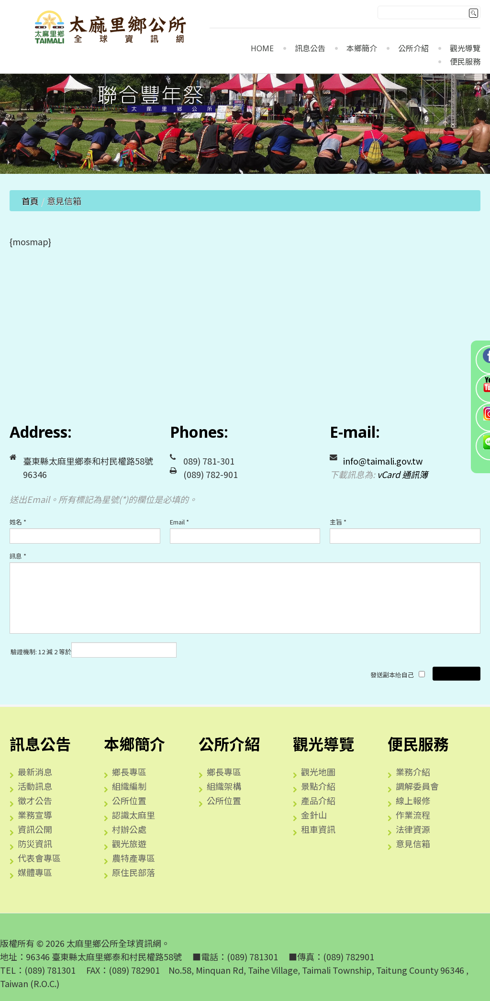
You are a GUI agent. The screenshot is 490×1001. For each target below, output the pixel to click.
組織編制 (129, 786)
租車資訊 (318, 829)
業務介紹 (413, 771)
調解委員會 (417, 786)
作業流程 (413, 814)
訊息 (18, 556)
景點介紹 (318, 786)
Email (179, 522)
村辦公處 (129, 829)
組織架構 (224, 786)
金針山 (314, 814)
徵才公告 (35, 800)
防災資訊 (35, 843)
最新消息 (35, 771)
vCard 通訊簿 (402, 474)
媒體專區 (35, 872)
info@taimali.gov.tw (383, 461)
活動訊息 (35, 786)
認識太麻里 (133, 814)
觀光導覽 (465, 48)
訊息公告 (310, 48)
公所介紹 (413, 48)
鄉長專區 (129, 771)
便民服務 (465, 62)
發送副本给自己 (392, 675)
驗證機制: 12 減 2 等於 (41, 652)
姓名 (18, 522)
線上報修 (413, 800)
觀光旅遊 (129, 843)
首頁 (30, 200)
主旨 (338, 522)
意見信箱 (413, 843)
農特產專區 (133, 858)
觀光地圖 (318, 771)
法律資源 (413, 829)
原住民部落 (133, 872)
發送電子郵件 (456, 673)
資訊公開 (35, 829)
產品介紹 (318, 800)
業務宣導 (35, 814)
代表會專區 (39, 858)
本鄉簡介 (361, 48)
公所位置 (129, 800)
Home (262, 48)
